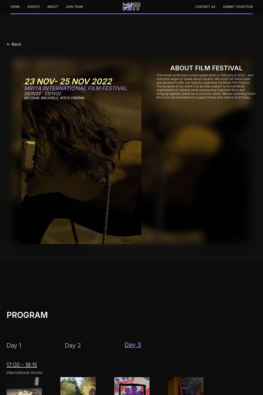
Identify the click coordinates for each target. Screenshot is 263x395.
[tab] (14, 345)
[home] (131, 6)
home (15, 6)
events (34, 6)
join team (74, 6)
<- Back (14, 44)
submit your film (238, 6)
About (52, 6)
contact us (205, 6)
